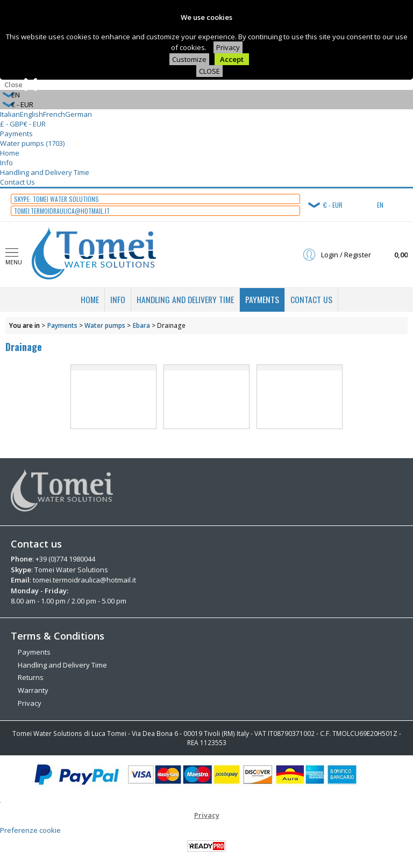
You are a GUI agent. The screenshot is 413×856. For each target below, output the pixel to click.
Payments (16, 133)
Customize (189, 59)
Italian (10, 114)
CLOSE (209, 71)
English (31, 114)
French (54, 114)
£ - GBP (12, 124)
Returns (31, 677)
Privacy (228, 47)
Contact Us (17, 182)
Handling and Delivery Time (44, 172)
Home (9, 153)
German (78, 114)
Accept (232, 59)
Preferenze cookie (30, 829)
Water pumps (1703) (32, 143)
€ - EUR (35, 124)
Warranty (33, 689)
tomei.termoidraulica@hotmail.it (84, 580)
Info (6, 162)
